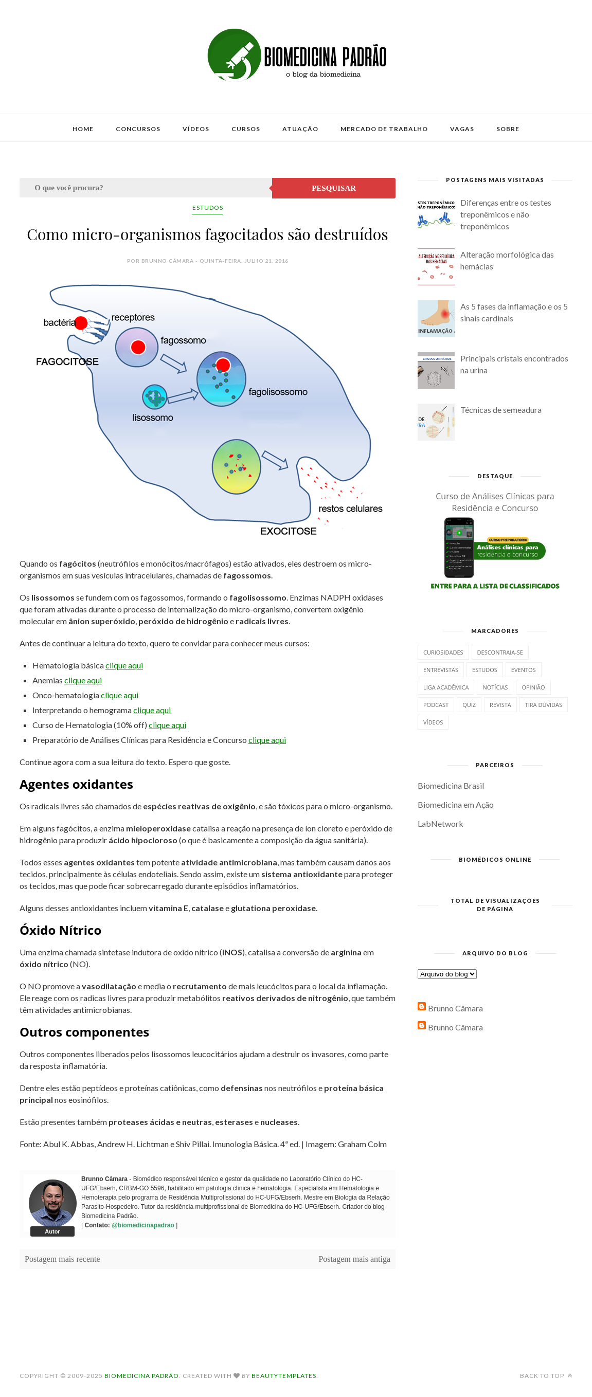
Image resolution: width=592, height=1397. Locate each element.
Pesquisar (334, 188)
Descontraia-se (500, 652)
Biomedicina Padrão (141, 1376)
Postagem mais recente (62, 1259)
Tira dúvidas (543, 705)
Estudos (207, 207)
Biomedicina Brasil (451, 785)
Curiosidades (443, 652)
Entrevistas (440, 670)
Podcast (436, 705)
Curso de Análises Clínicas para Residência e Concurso (495, 502)
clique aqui (124, 665)
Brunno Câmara (455, 1008)
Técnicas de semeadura (501, 409)
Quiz (469, 705)
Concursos (138, 129)
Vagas (462, 129)
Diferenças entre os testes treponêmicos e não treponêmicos (505, 214)
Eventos (523, 670)
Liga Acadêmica (446, 687)
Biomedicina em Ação (456, 804)
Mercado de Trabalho (384, 129)
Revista (500, 705)
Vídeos (196, 129)
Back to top (546, 1376)
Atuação (300, 129)
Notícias (495, 687)
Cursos (245, 129)
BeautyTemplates (284, 1376)
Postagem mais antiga (354, 1259)
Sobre (507, 129)
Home (83, 129)
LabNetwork (440, 823)
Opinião (533, 687)
